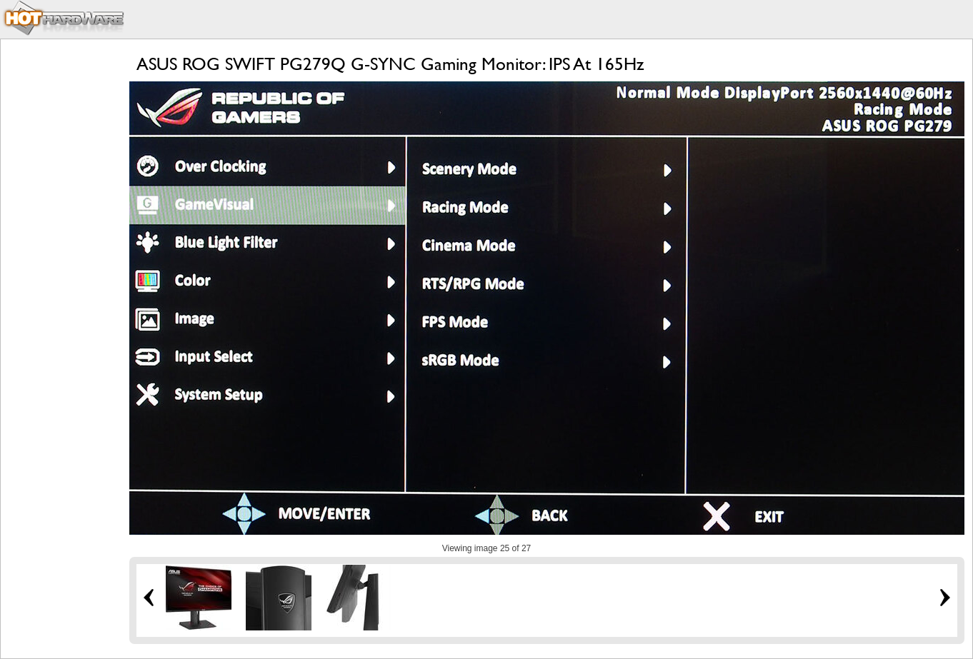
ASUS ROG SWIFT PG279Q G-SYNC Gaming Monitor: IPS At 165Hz (390, 64)
